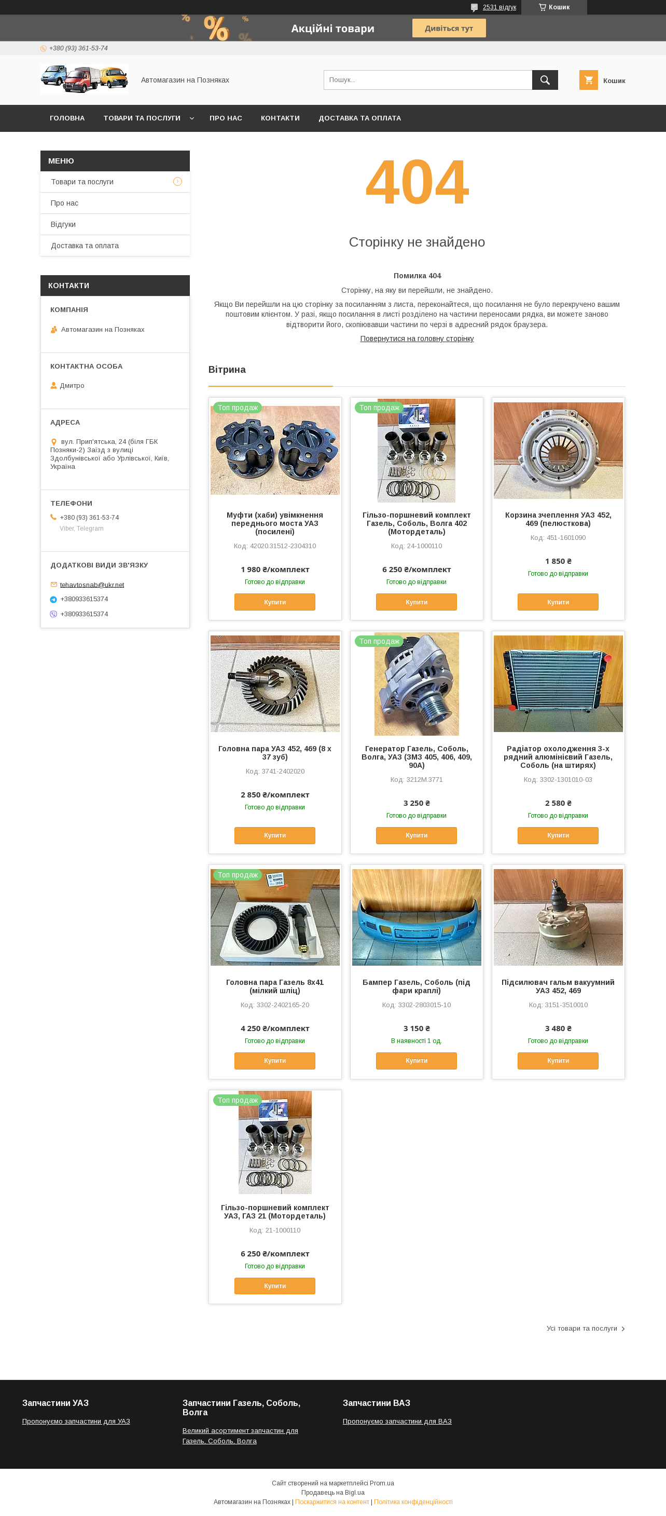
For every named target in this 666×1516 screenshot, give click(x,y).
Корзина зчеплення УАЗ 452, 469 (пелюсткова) (558, 519)
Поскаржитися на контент (332, 1502)
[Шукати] (545, 80)
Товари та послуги (142, 118)
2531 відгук (499, 7)
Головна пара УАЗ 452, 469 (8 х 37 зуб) (274, 753)
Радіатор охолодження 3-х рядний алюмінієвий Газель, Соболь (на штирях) (558, 757)
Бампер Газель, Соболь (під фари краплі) (416, 986)
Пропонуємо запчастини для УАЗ (76, 1421)
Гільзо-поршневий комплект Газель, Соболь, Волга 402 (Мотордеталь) (417, 523)
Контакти (280, 118)
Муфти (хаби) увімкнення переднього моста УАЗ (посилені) (275, 523)
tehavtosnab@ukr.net (92, 584)
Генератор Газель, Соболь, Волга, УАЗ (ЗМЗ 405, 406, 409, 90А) (417, 757)
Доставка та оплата (359, 118)
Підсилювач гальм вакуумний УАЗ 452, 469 (558, 986)
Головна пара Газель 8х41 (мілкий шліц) (275, 986)
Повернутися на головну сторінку (417, 338)
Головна (67, 118)
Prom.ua (382, 1483)
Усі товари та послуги (582, 1328)
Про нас (226, 118)
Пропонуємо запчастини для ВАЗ (397, 1421)
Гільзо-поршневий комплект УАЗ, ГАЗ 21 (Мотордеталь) (275, 1211)
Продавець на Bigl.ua (333, 1492)
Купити (275, 602)
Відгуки (63, 224)
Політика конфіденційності (413, 1502)
